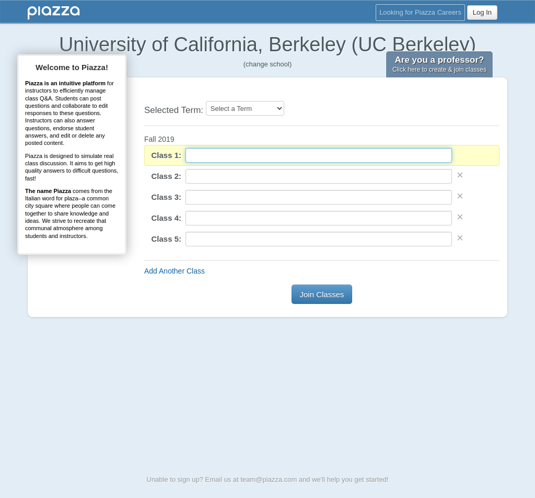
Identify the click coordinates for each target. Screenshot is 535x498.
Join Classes (321, 294)
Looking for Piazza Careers (420, 12)
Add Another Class (174, 271)
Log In (482, 12)
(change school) (267, 64)
